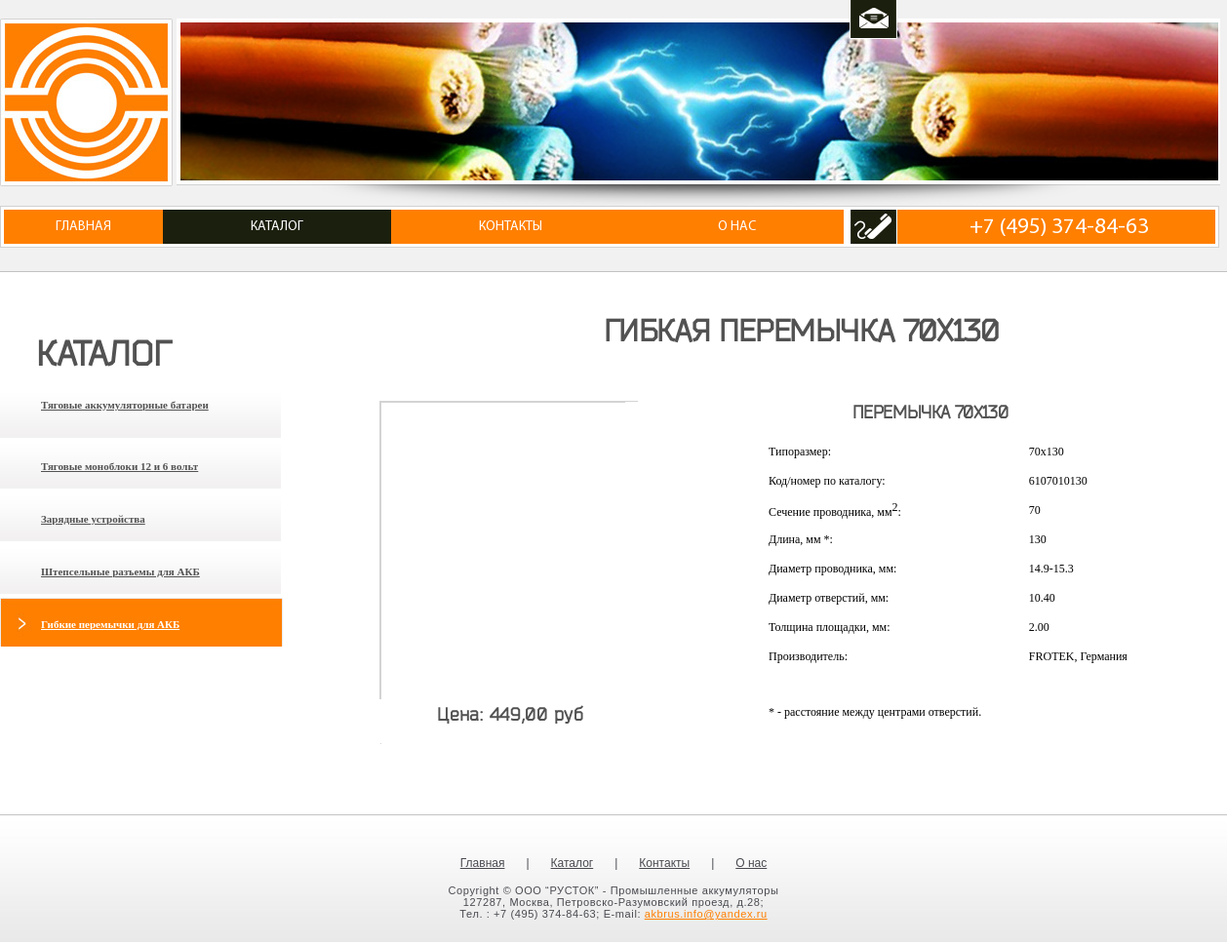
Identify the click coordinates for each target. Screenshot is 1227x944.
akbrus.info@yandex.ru (706, 914)
